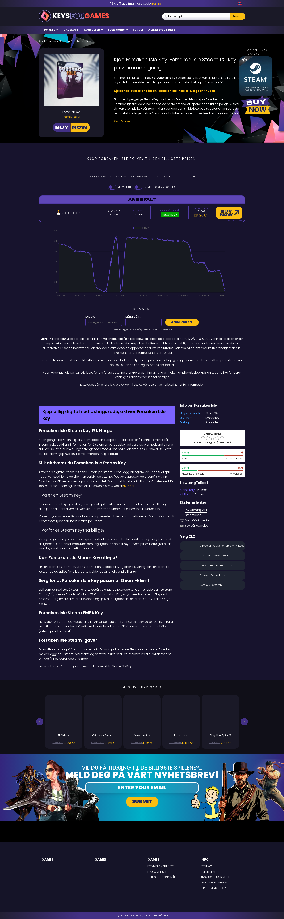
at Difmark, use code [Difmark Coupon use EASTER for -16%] (135, 3)
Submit (142, 801)
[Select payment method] (99, 176)
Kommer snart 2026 (160, 866)
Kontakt (206, 866)
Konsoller (93, 30)
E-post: (90, 317)
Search (238, 16)
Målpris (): (133, 317)
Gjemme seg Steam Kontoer (154, 186)
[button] (39, 721)
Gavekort (70, 30)
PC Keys (51, 30)
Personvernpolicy (213, 888)
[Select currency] (120, 176)
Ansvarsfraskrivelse (215, 877)
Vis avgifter (120, 186)
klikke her (128, 486)
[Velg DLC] (178, 176)
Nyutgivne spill (157, 872)
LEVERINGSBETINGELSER (215, 882)
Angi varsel (182, 322)
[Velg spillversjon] (144, 176)
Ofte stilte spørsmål (161, 877)
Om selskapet (209, 872)
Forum (138, 30)
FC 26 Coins (118, 30)
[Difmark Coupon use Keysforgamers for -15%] (142, 394)
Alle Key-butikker (161, 30)
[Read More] (177, 121)
